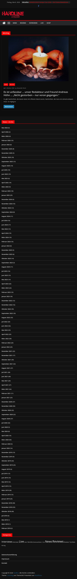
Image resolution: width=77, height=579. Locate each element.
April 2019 (5, 486)
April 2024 (5, 233)
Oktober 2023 (6, 258)
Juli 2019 (4, 473)
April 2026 (5, 132)
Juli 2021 (4, 372)
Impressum (5, 559)
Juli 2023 (4, 271)
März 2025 (5, 187)
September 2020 (7, 414)
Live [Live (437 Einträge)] (21, 541)
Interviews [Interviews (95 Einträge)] (7, 541)
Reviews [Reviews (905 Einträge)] (58, 541)
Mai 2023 (5, 280)
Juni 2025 (5, 174)
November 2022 (7, 305)
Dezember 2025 (7, 149)
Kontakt (4, 563)
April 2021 (5, 385)
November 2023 (7, 254)
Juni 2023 (5, 275)
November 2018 (7, 507)
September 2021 (7, 364)
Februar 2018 (6, 528)
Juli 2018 (4, 516)
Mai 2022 (5, 330)
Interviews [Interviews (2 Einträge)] (16, 542)
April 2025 (5, 183)
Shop (49, 23)
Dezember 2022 (7, 301)
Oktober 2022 (6, 309)
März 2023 (5, 288)
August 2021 (6, 368)
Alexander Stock (21, 88)
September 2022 (7, 313)
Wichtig (12, 84)
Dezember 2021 (7, 351)
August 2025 (6, 166)
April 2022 (5, 334)
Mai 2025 (5, 178)
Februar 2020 (6, 444)
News (15, 23)
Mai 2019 (5, 482)
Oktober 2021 (6, 360)
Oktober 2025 (6, 157)
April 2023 (5, 284)
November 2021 (7, 355)
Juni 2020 (5, 427)
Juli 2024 (4, 220)
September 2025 (7, 161)
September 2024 (7, 212)
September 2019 (7, 465)
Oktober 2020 (6, 410)
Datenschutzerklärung (9, 555)
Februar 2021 (6, 393)
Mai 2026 (5, 128)
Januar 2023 (6, 296)
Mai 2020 (5, 431)
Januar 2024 (6, 246)
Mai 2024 (5, 229)
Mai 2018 (5, 520)
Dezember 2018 (7, 503)
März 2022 (5, 339)
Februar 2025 (6, 191)
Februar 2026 (6, 140)
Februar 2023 (6, 292)
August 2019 (6, 469)
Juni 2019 (5, 478)
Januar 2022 (6, 347)
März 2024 (5, 237)
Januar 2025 (6, 195)
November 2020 (7, 406)
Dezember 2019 (7, 452)
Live (42, 23)
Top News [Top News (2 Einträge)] (72, 542)
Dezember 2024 (7, 199)
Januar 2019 (6, 499)
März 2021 (5, 389)
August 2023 (6, 267)
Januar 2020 (6, 448)
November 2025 (7, 153)
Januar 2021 (6, 398)
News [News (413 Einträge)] (48, 541)
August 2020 (6, 419)
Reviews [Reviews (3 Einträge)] (66, 542)
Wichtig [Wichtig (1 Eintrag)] (3, 545)
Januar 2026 (6, 145)
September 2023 (7, 263)
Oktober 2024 (6, 208)
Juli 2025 (4, 170)
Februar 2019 (6, 495)
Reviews (23, 23)
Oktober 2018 (6, 511)
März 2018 (5, 524)
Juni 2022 (5, 326)
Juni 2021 (5, 376)
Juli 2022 (4, 322)
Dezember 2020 (7, 402)
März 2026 (5, 136)
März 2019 (5, 490)
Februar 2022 (6, 343)
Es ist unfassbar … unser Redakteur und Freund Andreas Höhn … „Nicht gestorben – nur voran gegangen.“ (36, 93)
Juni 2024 (5, 225)
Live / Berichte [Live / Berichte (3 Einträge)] (28, 542)
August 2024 (6, 216)
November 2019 (7, 457)
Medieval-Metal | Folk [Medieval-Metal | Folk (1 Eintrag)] (39, 542)
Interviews (33, 23)
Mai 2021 (5, 381)
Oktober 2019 (6, 461)
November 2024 (7, 204)
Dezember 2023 (7, 250)
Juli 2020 (4, 423)
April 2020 (5, 435)
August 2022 (6, 317)
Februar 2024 (6, 242)
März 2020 (5, 440)
